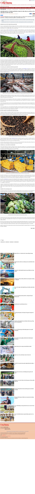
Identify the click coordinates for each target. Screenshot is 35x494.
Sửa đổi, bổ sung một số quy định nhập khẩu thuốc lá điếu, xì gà (24, 364)
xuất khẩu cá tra (25, 68)
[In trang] (34, 15)
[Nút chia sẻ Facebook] (6, 15)
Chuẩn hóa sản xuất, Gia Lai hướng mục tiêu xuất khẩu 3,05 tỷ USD (24, 262)
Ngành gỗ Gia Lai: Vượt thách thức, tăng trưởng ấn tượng (23, 253)
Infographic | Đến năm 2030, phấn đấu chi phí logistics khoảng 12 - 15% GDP (24, 279)
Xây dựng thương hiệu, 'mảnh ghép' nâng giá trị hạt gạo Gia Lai (24, 313)
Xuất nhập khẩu (3, 9)
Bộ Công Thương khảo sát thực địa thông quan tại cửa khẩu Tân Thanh (24, 389)
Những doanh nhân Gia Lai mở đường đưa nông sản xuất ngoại (23, 372)
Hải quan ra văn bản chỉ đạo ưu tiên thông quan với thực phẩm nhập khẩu (24, 381)
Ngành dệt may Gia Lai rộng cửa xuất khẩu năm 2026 (22, 346)
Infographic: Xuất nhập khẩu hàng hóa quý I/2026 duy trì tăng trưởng (24, 271)
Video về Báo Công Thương (15, 431)
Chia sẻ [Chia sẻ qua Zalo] (2, 15)
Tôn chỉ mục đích (26, 431)
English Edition (32, 0)
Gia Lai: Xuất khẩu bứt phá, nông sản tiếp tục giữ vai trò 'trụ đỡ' (24, 414)
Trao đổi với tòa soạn (21, 431)
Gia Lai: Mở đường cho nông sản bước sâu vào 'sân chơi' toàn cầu (24, 406)
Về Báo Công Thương (9, 431)
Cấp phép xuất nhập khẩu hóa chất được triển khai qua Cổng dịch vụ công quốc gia (24, 321)
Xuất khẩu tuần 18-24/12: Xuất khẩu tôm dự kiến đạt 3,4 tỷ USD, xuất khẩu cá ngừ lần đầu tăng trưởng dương (18, 20)
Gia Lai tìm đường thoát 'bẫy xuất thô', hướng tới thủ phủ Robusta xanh (23, 296)
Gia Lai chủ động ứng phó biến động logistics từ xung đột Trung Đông (23, 330)
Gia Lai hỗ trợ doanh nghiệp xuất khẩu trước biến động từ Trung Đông (23, 338)
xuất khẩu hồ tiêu (14, 138)
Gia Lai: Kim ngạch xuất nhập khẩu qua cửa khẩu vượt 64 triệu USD (24, 288)
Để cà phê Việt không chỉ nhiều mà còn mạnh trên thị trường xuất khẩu (24, 398)
